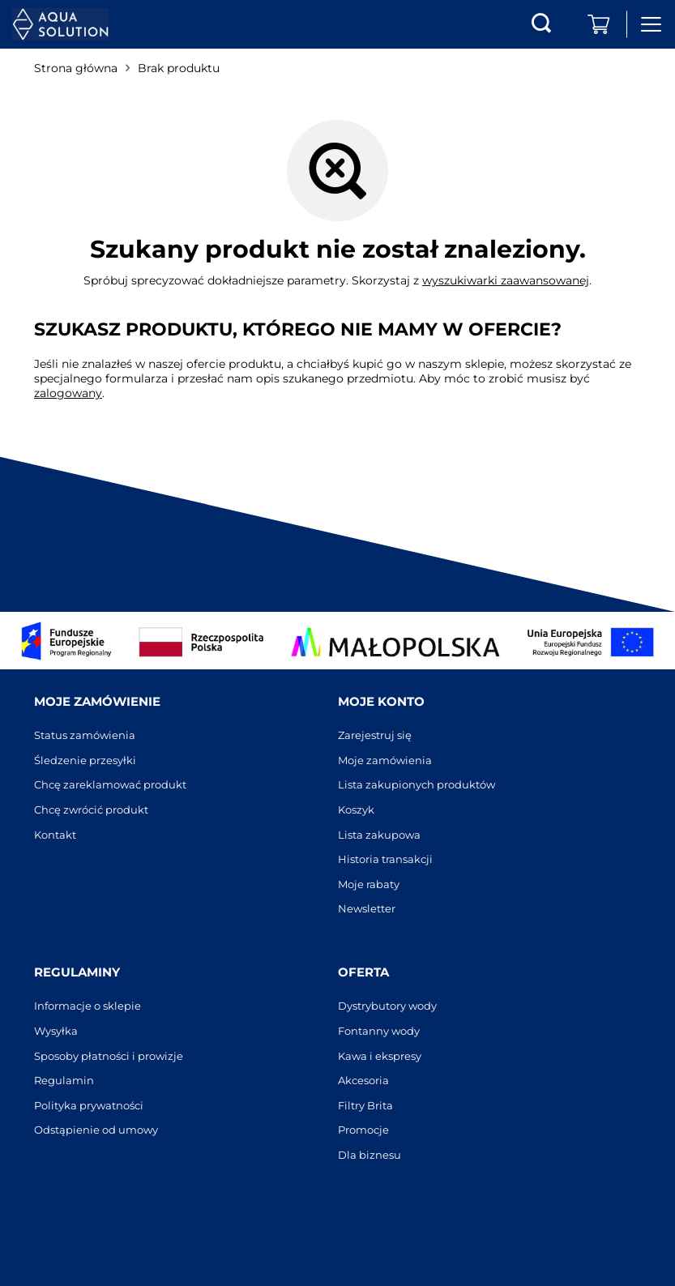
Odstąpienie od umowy (96, 1130)
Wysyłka (56, 1031)
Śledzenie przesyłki (85, 760)
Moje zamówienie (97, 701)
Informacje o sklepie (87, 1006)
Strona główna (75, 68)
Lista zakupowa (379, 835)
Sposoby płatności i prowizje (108, 1056)
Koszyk (356, 810)
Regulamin (64, 1081)
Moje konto (381, 701)
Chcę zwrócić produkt (91, 810)
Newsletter (366, 909)
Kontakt (55, 835)
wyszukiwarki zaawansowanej (505, 280)
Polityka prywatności (88, 1106)
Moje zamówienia (385, 760)
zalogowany (68, 393)
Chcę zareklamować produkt (110, 785)
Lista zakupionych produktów (416, 785)
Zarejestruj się (375, 735)
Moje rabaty (368, 884)
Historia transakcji (385, 859)
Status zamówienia (84, 735)
